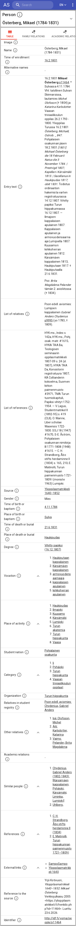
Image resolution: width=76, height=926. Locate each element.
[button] (38, 19)
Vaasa (57, 642)
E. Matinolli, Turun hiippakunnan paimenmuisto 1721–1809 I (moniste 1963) (62, 848)
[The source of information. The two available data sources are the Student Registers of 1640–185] (16, 490)
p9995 (49, 320)
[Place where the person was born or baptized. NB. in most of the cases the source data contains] (18, 519)
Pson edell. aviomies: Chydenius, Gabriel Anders (58, 706)
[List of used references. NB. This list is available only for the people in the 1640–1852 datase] (30, 408)
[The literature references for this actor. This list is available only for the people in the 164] (22, 834)
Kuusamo (59, 613)
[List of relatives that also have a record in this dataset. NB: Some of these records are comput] (17, 707)
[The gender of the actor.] (17, 498)
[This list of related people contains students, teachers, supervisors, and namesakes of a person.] (7, 759)
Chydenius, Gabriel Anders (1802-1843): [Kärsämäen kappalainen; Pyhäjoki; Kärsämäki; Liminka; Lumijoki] (62, 784)
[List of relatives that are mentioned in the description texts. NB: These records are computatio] (26, 732)
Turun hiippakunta (56, 696)
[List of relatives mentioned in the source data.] (27, 314)
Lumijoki (58, 622)
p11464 (64, 82)
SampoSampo (58, 863)
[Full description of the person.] (20, 186)
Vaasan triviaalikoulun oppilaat (62, 683)
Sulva (48, 517)
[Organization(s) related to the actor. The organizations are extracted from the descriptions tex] (24, 695)
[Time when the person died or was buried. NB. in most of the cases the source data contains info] (7, 529)
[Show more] (38, 576)
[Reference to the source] (16, 898)
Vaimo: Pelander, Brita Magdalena (62, 742)
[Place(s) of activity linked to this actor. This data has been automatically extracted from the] (28, 623)
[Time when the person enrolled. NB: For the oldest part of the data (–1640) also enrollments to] (7, 62)
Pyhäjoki (58, 667)
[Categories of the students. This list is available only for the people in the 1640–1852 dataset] (19, 675)
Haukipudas (52, 537)
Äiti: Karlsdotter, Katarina (60, 730)
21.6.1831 (51, 527)
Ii (53, 663)
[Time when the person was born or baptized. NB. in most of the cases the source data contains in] (18, 509)
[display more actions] (73, 5)
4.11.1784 (51, 507)
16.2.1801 (51, 60)
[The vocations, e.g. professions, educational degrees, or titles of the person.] (19, 575)
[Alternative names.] (7, 72)
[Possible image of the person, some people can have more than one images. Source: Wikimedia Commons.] (15, 42)
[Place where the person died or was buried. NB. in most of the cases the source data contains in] (7, 539)
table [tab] (10, 33)
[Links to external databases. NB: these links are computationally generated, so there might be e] (24, 867)
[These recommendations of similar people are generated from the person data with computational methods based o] (26, 786)
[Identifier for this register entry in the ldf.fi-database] (19, 920)
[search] (32, 5)
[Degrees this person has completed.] (17, 547)
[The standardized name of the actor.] (15, 50)
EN (63, 5)
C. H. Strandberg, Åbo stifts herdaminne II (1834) (62, 824)
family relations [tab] (33, 33)
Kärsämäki (59, 617)
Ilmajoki (58, 609)
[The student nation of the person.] (27, 652)
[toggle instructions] (19, 14)
